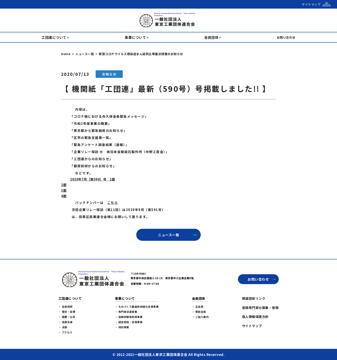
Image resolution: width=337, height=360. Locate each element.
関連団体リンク (253, 298)
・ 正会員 (198, 306)
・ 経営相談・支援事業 (129, 322)
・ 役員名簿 (65, 322)
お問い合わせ (258, 279)
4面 (63, 196)
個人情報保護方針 (255, 316)
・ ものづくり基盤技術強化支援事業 (137, 306)
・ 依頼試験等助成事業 (129, 317)
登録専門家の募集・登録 (260, 307)
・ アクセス (65, 332)
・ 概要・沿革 (66, 317)
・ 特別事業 (122, 327)
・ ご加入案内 (200, 317)
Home (65, 54)
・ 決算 (62, 327)
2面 (63, 184)
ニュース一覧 (84, 54)
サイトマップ (252, 326)
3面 (63, 190)
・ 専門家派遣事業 (126, 311)
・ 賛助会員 (199, 311)
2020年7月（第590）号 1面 (92, 179)
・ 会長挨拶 (65, 306)
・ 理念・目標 (66, 311)
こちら (112, 202)
